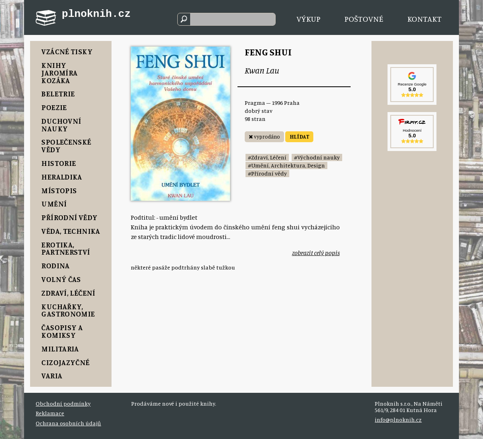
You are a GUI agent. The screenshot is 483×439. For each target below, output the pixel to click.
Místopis (59, 190)
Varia (51, 375)
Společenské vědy (66, 145)
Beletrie (58, 93)
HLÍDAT (299, 136)
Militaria (60, 348)
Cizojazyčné (65, 362)
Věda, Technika (70, 231)
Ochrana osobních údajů (68, 423)
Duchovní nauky (61, 124)
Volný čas (61, 279)
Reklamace (50, 413)
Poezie (54, 107)
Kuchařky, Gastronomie (68, 310)
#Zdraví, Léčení (267, 157)
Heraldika (61, 176)
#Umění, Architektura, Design (286, 165)
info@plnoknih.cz (398, 419)
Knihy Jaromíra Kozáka (59, 73)
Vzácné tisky (67, 51)
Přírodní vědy (69, 217)
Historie (58, 163)
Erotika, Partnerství (65, 248)
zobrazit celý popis (316, 253)
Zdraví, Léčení (68, 292)
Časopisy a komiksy (62, 331)
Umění (54, 203)
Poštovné (363, 19)
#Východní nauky (317, 157)
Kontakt (424, 19)
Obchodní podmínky (63, 403)
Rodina (55, 265)
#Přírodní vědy (267, 173)
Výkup (308, 19)
